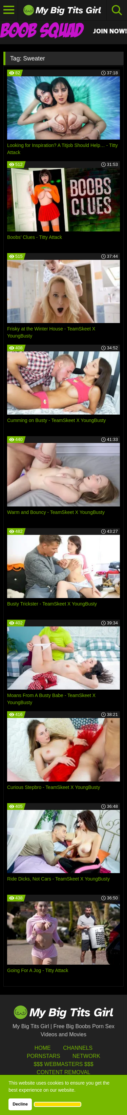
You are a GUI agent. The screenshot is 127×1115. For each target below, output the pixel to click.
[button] (57, 1104)
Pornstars (43, 1056)
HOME (43, 1048)
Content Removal (63, 1072)
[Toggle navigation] (9, 10)
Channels (77, 1048)
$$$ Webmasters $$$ (63, 1064)
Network (86, 1056)
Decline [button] (20, 1104)
